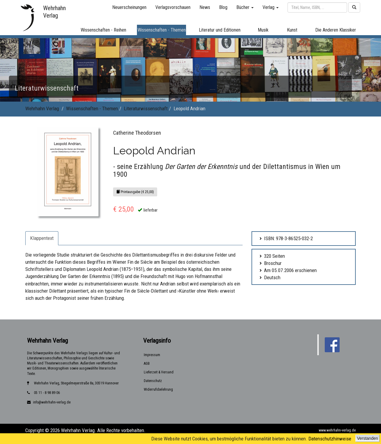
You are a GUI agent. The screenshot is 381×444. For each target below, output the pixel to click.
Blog (223, 7)
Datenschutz (153, 381)
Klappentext (42, 238)
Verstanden (367, 438)
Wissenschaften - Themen (92, 108)
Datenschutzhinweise (329, 439)
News (204, 7)
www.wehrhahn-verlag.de (337, 430)
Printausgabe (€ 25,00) (135, 192)
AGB (147, 363)
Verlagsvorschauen (172, 7)
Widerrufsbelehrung (158, 389)
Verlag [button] (271, 7)
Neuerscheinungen (129, 7)
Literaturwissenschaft (146, 108)
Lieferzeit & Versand (159, 372)
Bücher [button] (245, 7)
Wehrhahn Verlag (42, 108)
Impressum (152, 355)
